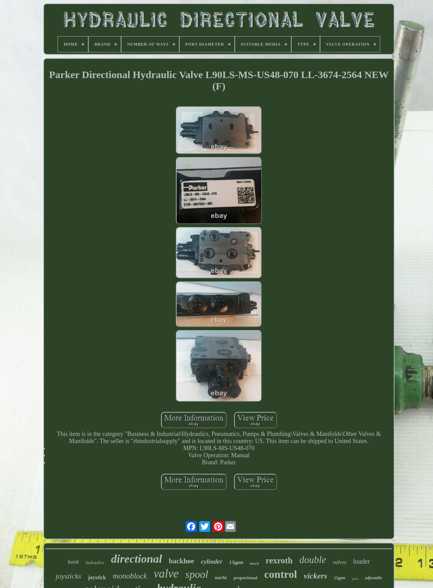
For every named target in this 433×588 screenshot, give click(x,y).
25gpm (339, 577)
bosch (254, 563)
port (355, 579)
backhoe (181, 561)
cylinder (211, 561)
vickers (315, 575)
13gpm (236, 562)
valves (339, 562)
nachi (221, 577)
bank (73, 562)
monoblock (130, 576)
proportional (245, 577)
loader (361, 561)
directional (136, 559)
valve (166, 573)
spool (196, 574)
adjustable (373, 577)
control (280, 574)
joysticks (68, 576)
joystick (97, 577)
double (312, 559)
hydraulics (95, 562)
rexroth (279, 560)
